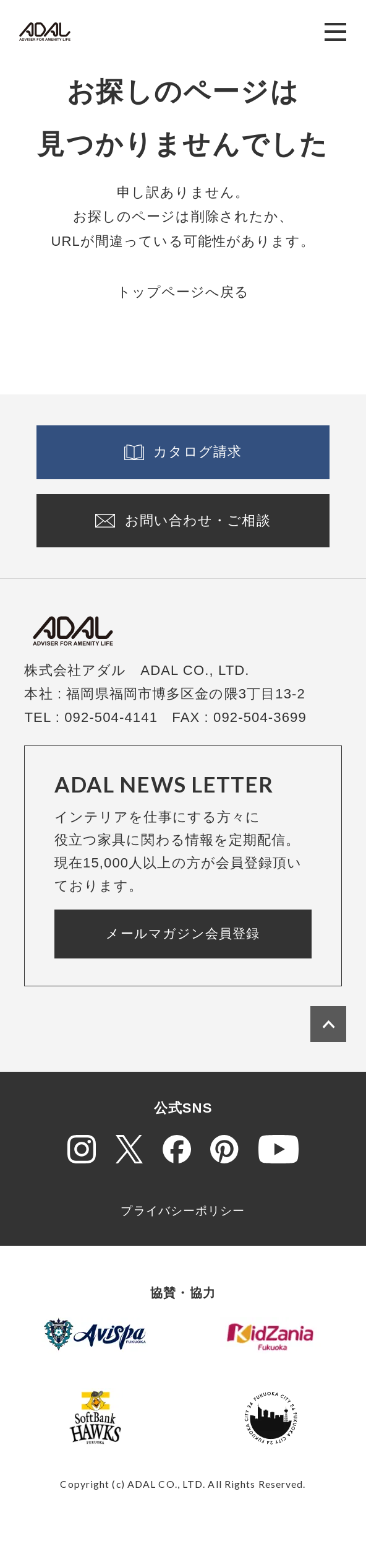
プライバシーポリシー (183, 1210)
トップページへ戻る (183, 292)
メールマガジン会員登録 (183, 933)
